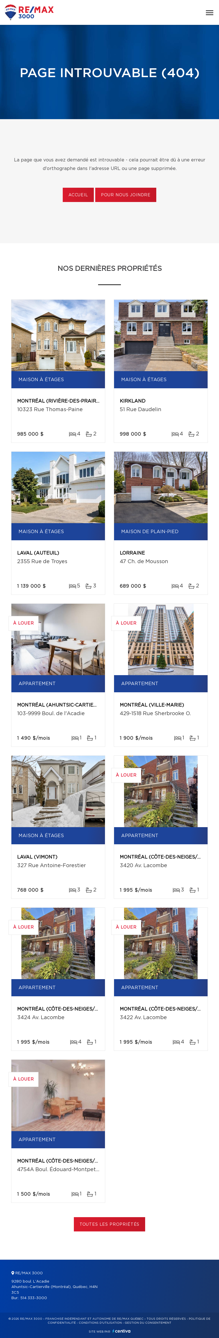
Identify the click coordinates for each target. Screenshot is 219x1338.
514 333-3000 (33, 1298)
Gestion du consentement (148, 1322)
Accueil (78, 195)
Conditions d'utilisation (100, 1322)
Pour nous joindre (126, 195)
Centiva (121, 1331)
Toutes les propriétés (110, 1225)
